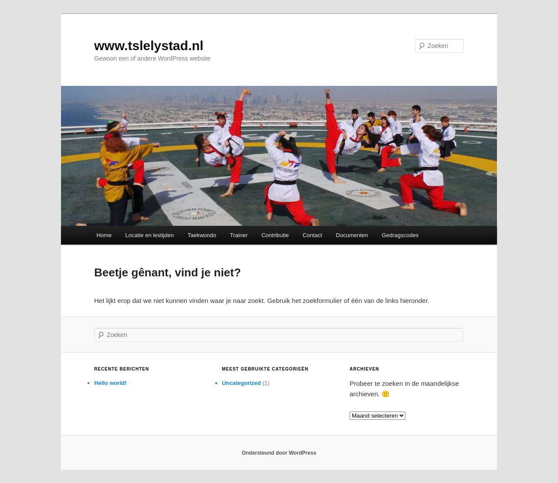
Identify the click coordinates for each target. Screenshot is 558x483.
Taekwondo (201, 235)
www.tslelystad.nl (149, 45)
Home (104, 235)
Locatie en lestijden (149, 235)
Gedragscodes (400, 235)
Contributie (275, 235)
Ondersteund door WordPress (279, 453)
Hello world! (110, 383)
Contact (312, 235)
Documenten (352, 235)
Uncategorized (241, 383)
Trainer (239, 235)
